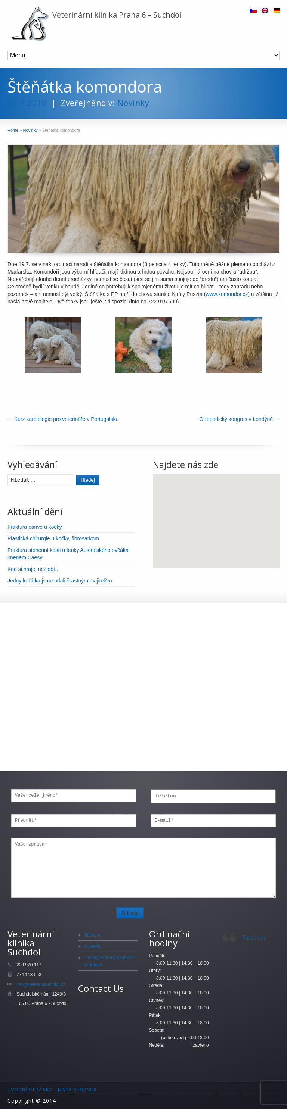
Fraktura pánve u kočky (34, 527)
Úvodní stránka (30, 1090)
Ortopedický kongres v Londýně (239, 419)
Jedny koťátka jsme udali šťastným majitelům (59, 581)
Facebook (253, 937)
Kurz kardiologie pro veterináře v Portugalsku (62, 419)
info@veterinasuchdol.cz (40, 984)
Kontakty (92, 946)
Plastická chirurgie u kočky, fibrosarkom (53, 538)
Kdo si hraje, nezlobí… (33, 569)
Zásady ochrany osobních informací (109, 961)
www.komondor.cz (227, 294)
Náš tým (92, 935)
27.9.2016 (27, 103)
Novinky (133, 103)
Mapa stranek (77, 1090)
